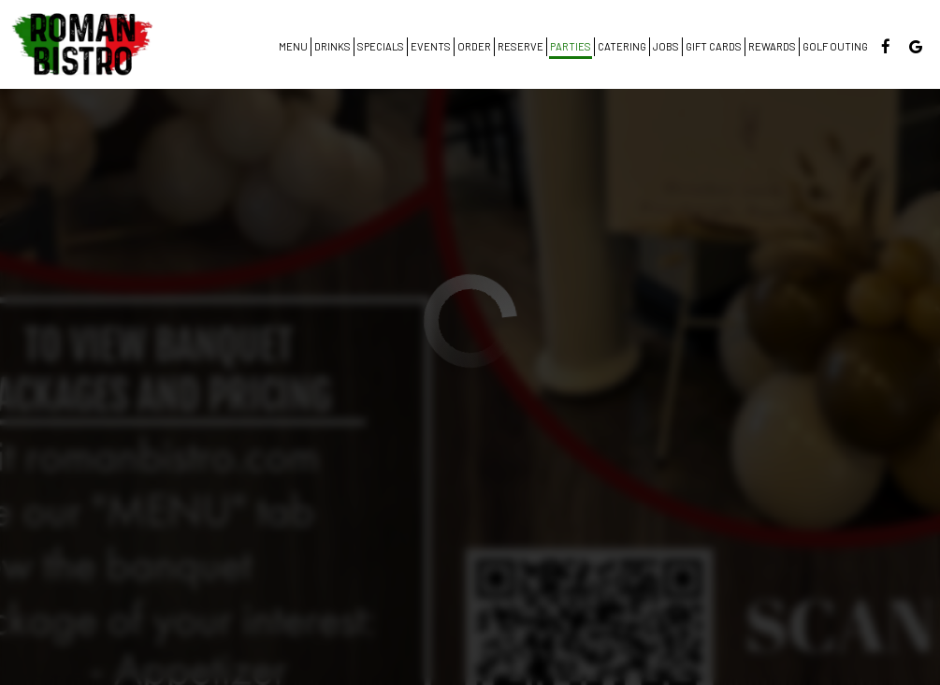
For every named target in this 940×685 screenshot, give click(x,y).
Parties (570, 46)
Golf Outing (835, 46)
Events (431, 46)
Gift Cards (714, 46)
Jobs (666, 46)
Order (474, 46)
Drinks (332, 46)
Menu (293, 46)
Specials (380, 46)
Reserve (520, 46)
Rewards (772, 46)
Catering (622, 46)
